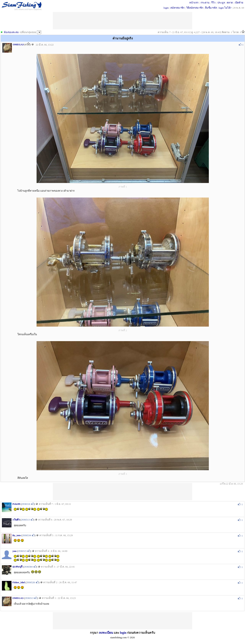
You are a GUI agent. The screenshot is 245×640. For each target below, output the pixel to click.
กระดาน (205, 2)
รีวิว (213, 2)
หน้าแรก (193, 2)
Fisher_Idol (18, 582)
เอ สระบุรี (17, 566)
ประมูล (221, 2)
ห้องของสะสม (11, 32)
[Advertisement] (122, 491)
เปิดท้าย (239, 2)
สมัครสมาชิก (177, 7)
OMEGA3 (18, 44)
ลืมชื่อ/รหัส (211, 7)
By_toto (16, 535)
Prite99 (16, 504)
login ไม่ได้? (225, 7)
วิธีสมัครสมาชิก (194, 7)
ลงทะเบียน (106, 632)
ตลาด (230, 2)
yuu (14, 551)
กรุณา (94, 632)
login (166, 7)
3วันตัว (16, 519)
